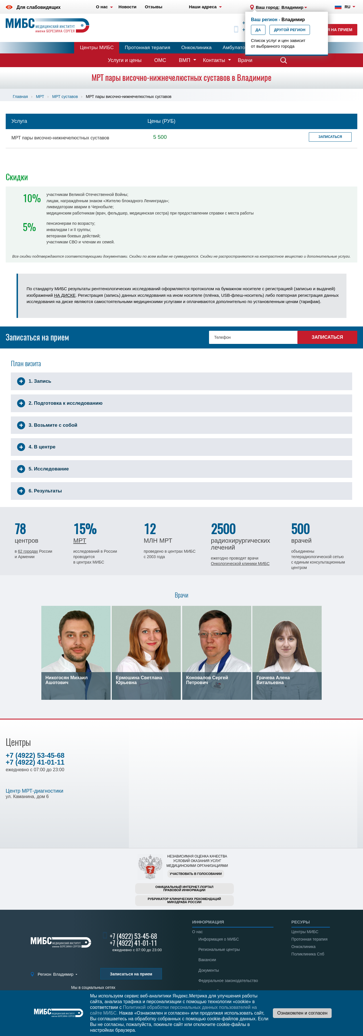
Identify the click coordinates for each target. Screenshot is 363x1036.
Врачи (245, 60)
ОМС (160, 60)
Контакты (214, 60)
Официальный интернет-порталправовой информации (184, 888)
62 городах (28, 551)
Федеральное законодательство (228, 980)
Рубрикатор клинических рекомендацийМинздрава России (184, 900)
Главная (20, 96)
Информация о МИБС (218, 939)
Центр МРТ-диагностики (34, 791)
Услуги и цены (124, 60)
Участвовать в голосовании (196, 873)
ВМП (184, 60)
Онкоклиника (196, 47)
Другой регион (289, 30)
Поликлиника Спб (307, 954)
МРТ (40, 96)
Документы (208, 970)
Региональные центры (219, 949)
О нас (197, 931)
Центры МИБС (97, 47)
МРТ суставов (65, 96)
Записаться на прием (131, 974)
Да (258, 30)
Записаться (330, 137)
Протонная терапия (148, 47)
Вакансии (207, 959)
